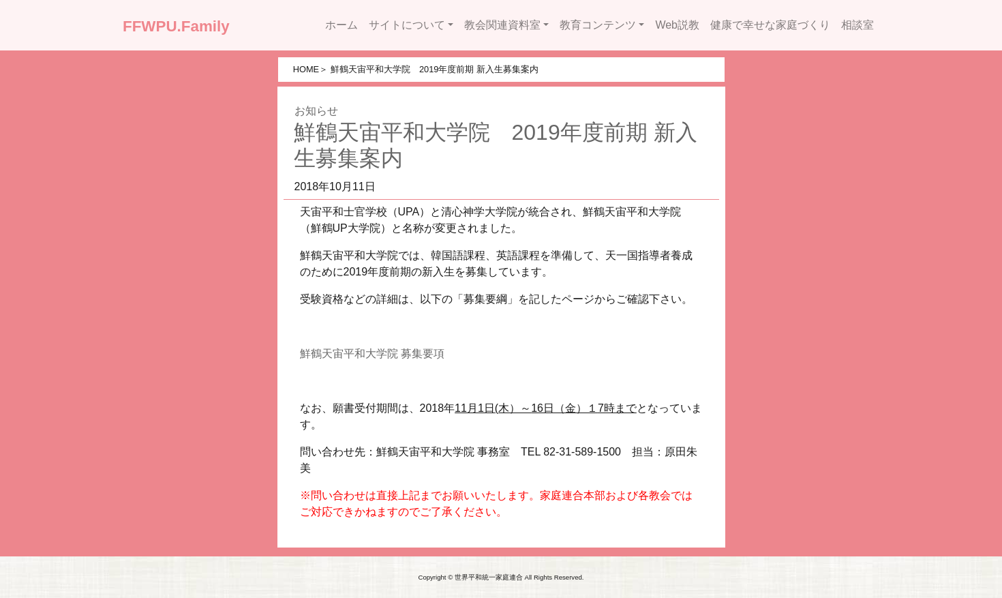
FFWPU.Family (176, 26)
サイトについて (407, 25)
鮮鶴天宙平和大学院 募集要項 (372, 353)
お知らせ (316, 111)
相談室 (857, 25)
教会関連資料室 (502, 25)
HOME (306, 69)
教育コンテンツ (598, 25)
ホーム (341, 25)
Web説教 (677, 25)
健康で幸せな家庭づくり (770, 25)
